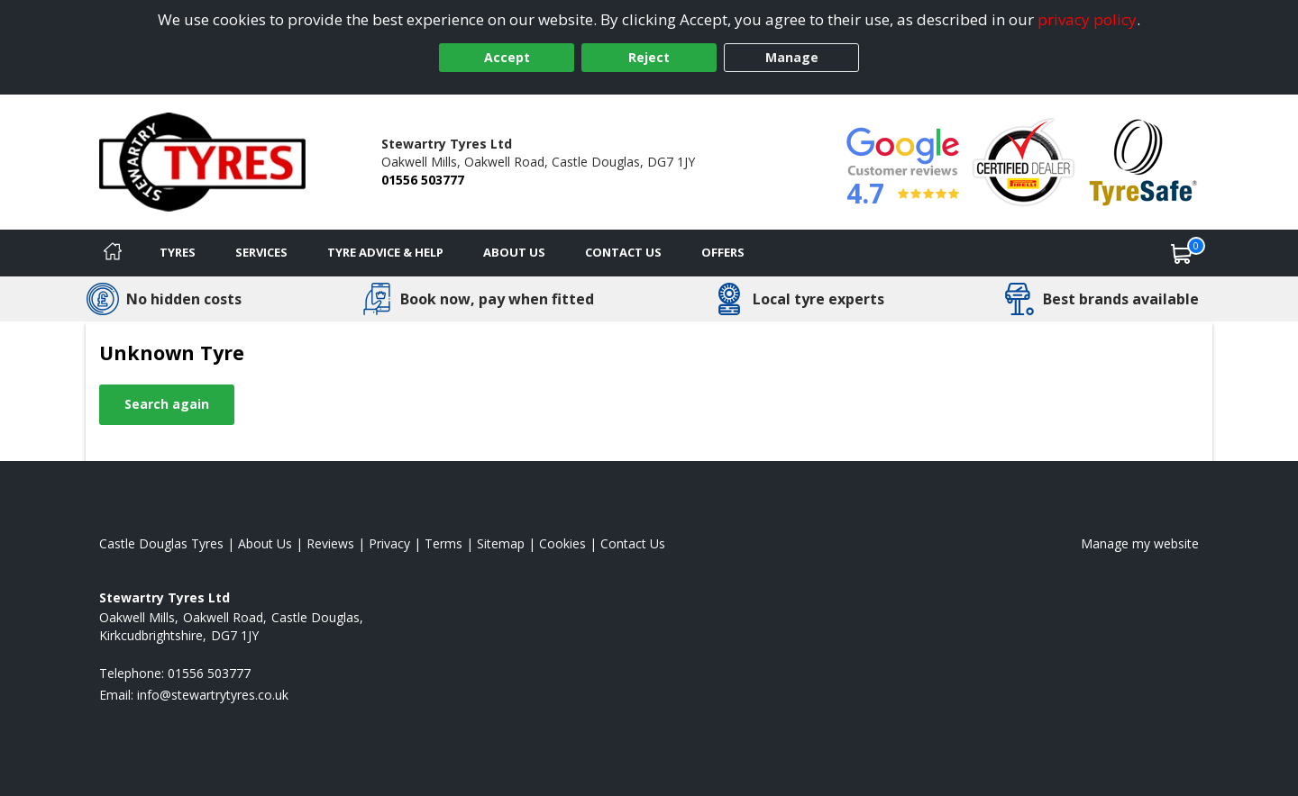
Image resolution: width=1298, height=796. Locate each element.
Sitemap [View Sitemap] (501, 543)
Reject (649, 57)
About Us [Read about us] (265, 543)
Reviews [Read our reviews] (330, 543)
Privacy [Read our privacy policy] (389, 543)
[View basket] (1181, 253)
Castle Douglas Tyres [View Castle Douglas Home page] (161, 543)
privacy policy (1087, 19)
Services (261, 252)
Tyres (178, 252)
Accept (507, 57)
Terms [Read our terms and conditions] (443, 543)
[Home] (113, 253)
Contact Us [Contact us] (623, 252)
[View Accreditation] (1023, 160)
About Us (514, 252)
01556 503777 (422, 179)
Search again (166, 403)
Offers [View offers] (723, 252)
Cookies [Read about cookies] (562, 543)
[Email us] (212, 694)
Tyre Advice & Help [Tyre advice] (385, 252)
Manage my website (1140, 543)
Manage (791, 57)
